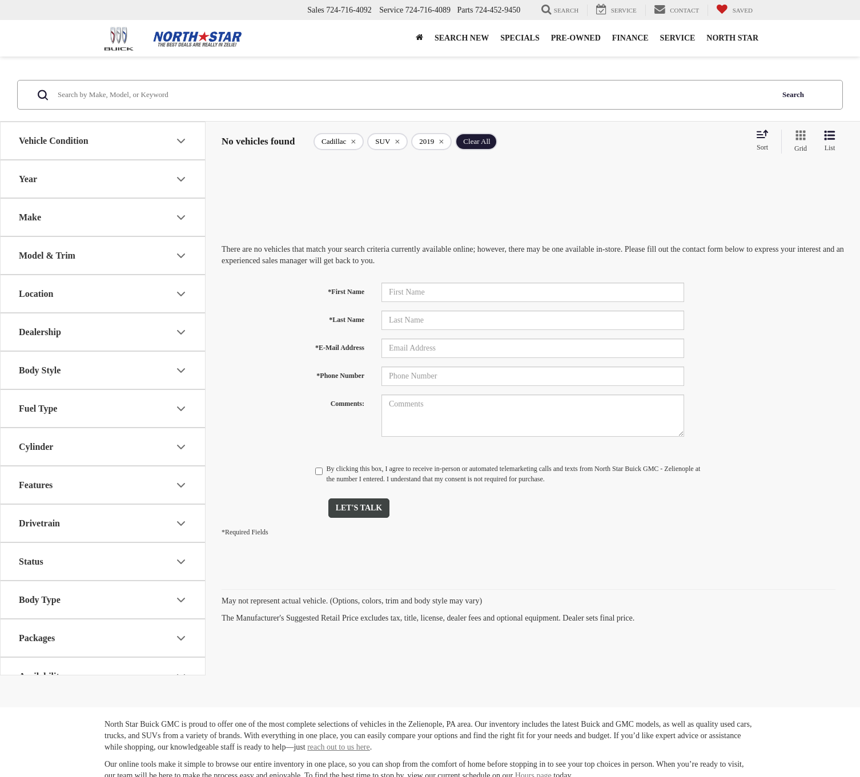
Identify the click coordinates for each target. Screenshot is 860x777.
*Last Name (346, 320)
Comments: (347, 404)
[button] (419, 38)
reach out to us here (338, 750)
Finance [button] (630, 38)
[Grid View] (798, 142)
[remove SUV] (387, 141)
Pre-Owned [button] (576, 38)
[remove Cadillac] (339, 141)
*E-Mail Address (339, 348)
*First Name (346, 292)
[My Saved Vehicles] (734, 10)
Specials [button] (519, 38)
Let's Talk (359, 508)
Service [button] (678, 38)
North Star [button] (732, 38)
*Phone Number (340, 376)
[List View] (829, 142)
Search (793, 94)
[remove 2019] (431, 141)
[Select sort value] (765, 141)
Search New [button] (462, 38)
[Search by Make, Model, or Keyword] (414, 94)
